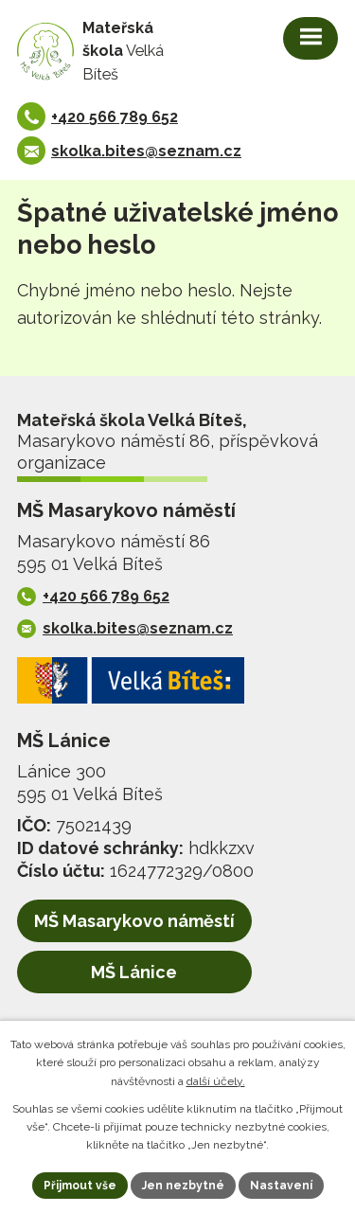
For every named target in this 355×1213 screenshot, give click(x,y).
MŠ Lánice (134, 972)
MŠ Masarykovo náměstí (134, 921)
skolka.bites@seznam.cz (146, 151)
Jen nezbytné (183, 1185)
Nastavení (281, 1185)
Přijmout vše (80, 1185)
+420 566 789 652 (114, 117)
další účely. (215, 1081)
